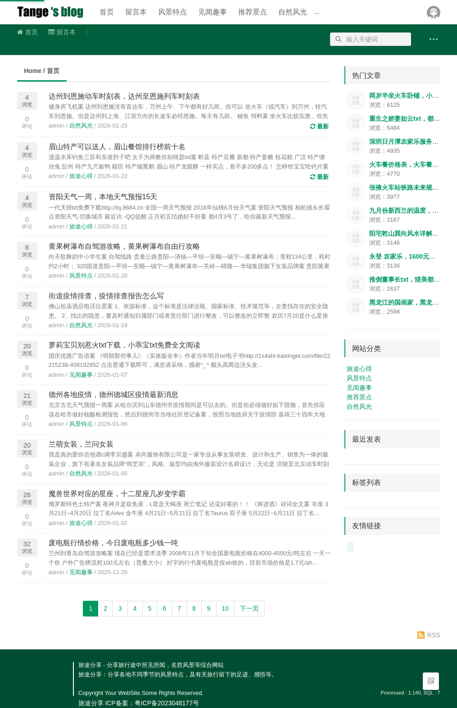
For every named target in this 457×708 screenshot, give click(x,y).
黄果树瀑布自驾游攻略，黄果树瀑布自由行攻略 (124, 246)
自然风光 (292, 12)
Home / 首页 (41, 70)
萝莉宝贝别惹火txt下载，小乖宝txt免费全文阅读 (125, 345)
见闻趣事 (212, 12)
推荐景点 (252, 12)
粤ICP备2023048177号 (167, 703)
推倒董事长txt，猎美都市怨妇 (410, 279)
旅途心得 (81, 176)
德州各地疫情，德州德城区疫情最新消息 (113, 394)
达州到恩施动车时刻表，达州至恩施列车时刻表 (124, 96)
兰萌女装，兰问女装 (81, 444)
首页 (107, 12)
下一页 (249, 608)
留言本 (136, 12)
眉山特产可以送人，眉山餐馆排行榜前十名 (117, 147)
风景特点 (172, 12)
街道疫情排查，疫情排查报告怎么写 (106, 296)
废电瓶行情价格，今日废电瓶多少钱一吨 (113, 543)
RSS (433, 635)
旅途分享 (51, 12)
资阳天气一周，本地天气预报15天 (103, 197)
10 (225, 608)
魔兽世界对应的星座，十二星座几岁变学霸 (117, 494)
